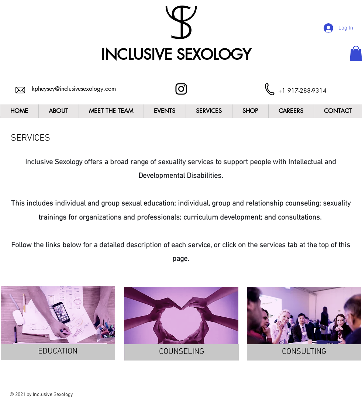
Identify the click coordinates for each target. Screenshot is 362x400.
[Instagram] (181, 89)
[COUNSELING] (181, 352)
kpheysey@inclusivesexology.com (74, 89)
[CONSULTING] (304, 352)
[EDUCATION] (58, 352)
